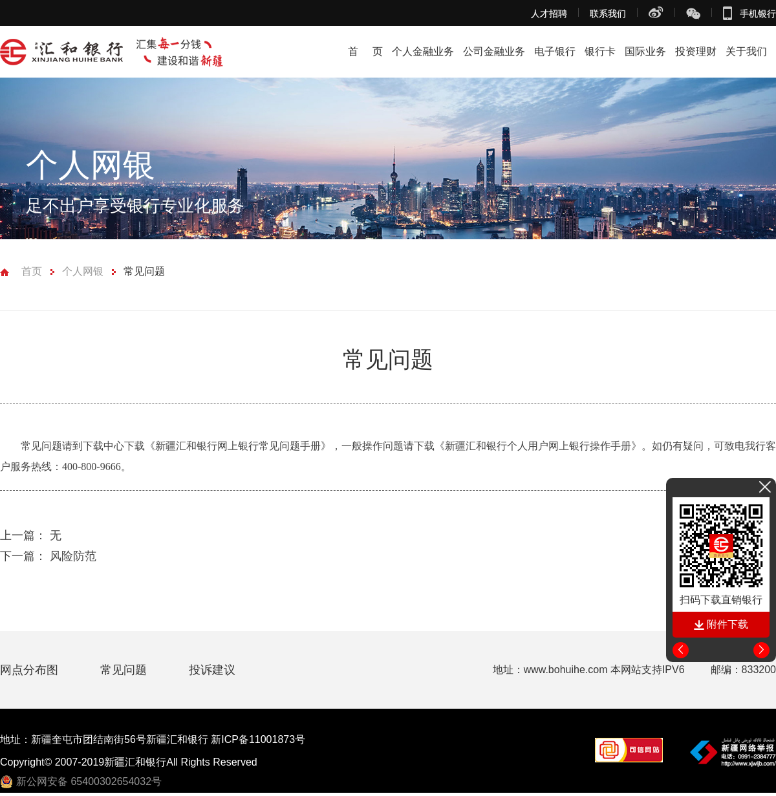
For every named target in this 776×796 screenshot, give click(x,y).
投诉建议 (212, 669)
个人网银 (82, 271)
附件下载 (721, 624)
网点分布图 (30, 669)
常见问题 (144, 271)
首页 (31, 271)
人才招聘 (549, 13)
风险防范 (48, 556)
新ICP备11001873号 (258, 739)
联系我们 (608, 13)
